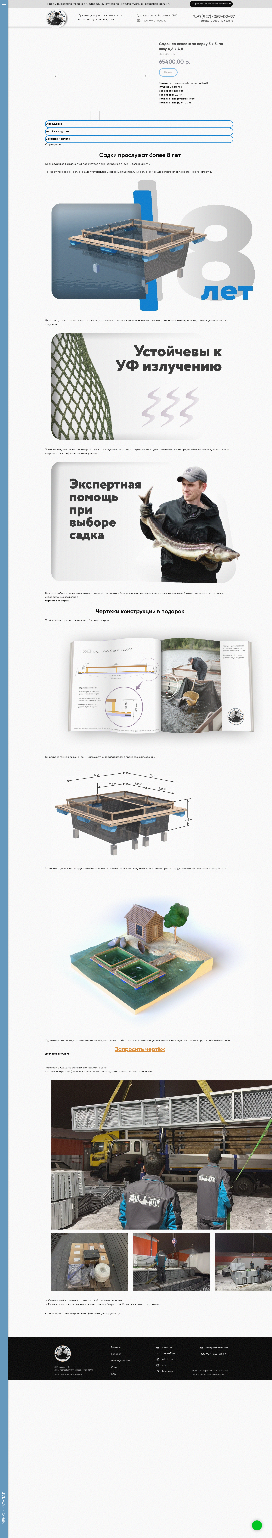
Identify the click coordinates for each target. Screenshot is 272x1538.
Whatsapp (168, 1359)
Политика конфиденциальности (68, 1374)
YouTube (167, 1347)
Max (164, 1365)
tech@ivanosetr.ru (155, 20)
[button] (140, 1049)
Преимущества (120, 1361)
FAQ (113, 1374)
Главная (116, 1347)
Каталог (116, 1354)
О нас (114, 1367)
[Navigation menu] (4, 4)
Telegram (167, 1371)
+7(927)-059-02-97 (216, 17)
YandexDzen (169, 1353)
